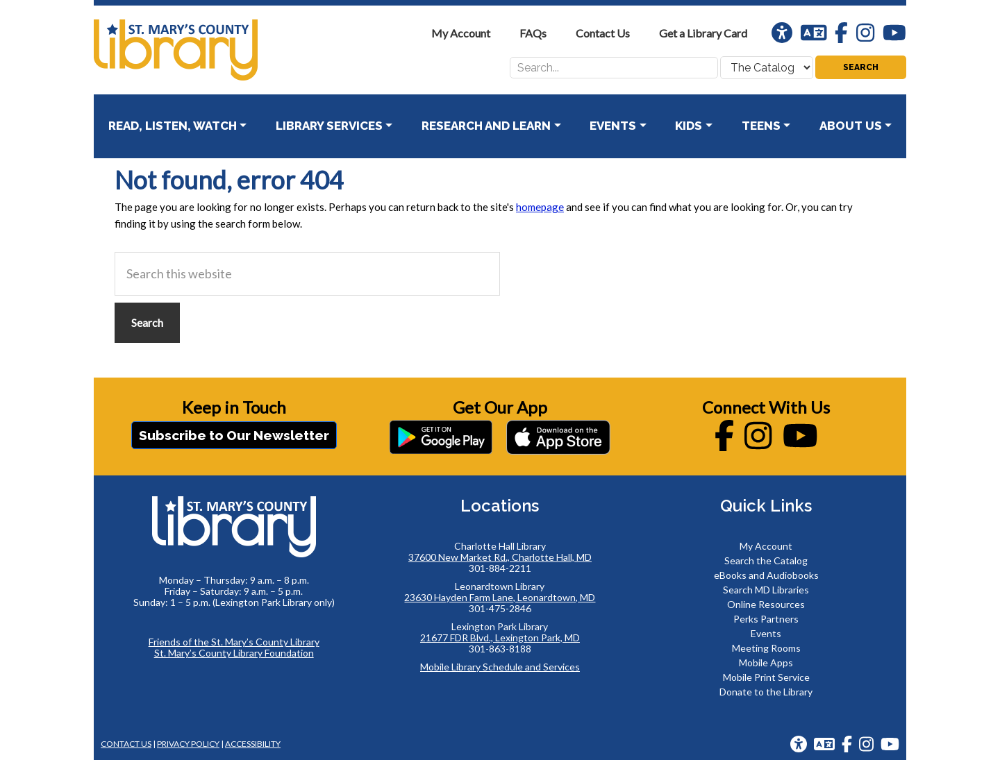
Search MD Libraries (766, 590)
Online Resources (766, 604)
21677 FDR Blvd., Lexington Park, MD (500, 637)
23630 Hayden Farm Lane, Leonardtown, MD (499, 597)
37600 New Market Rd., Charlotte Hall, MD (500, 557)
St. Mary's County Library (198, 50)
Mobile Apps (766, 662)
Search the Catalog (766, 560)
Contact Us (126, 743)
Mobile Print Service (766, 677)
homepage (540, 207)
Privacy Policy (188, 743)
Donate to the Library (765, 692)
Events (766, 633)
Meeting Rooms (766, 648)
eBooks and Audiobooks (766, 575)
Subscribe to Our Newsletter (234, 435)
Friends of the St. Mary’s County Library (234, 642)
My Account (766, 546)
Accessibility (253, 743)
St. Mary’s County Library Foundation (234, 653)
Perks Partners (766, 619)
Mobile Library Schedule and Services (500, 667)
